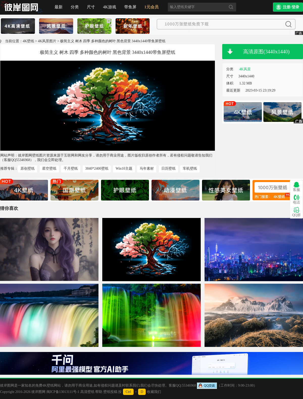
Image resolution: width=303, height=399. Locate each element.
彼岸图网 (38, 392)
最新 (59, 7)
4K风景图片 (47, 41)
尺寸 (91, 7)
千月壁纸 (71, 168)
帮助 (98, 392)
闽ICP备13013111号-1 (62, 392)
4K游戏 (109, 7)
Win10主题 (124, 168)
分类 (75, 7)
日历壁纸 (168, 168)
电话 (296, 199)
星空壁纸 (49, 168)
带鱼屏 (130, 7)
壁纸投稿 (110, 392)
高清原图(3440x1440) (266, 51)
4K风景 (245, 69)
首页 (21, 7)
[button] (288, 7)
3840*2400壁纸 (96, 168)
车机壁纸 (190, 168)
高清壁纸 (87, 392)
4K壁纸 (28, 41)
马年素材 (147, 168)
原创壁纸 (27, 168)
